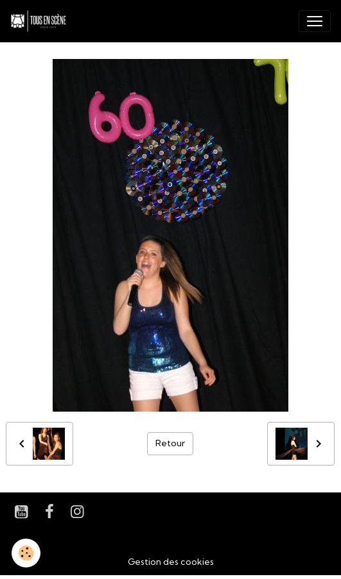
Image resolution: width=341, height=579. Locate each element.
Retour (170, 443)
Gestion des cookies (171, 561)
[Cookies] (26, 553)
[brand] (41, 21)
